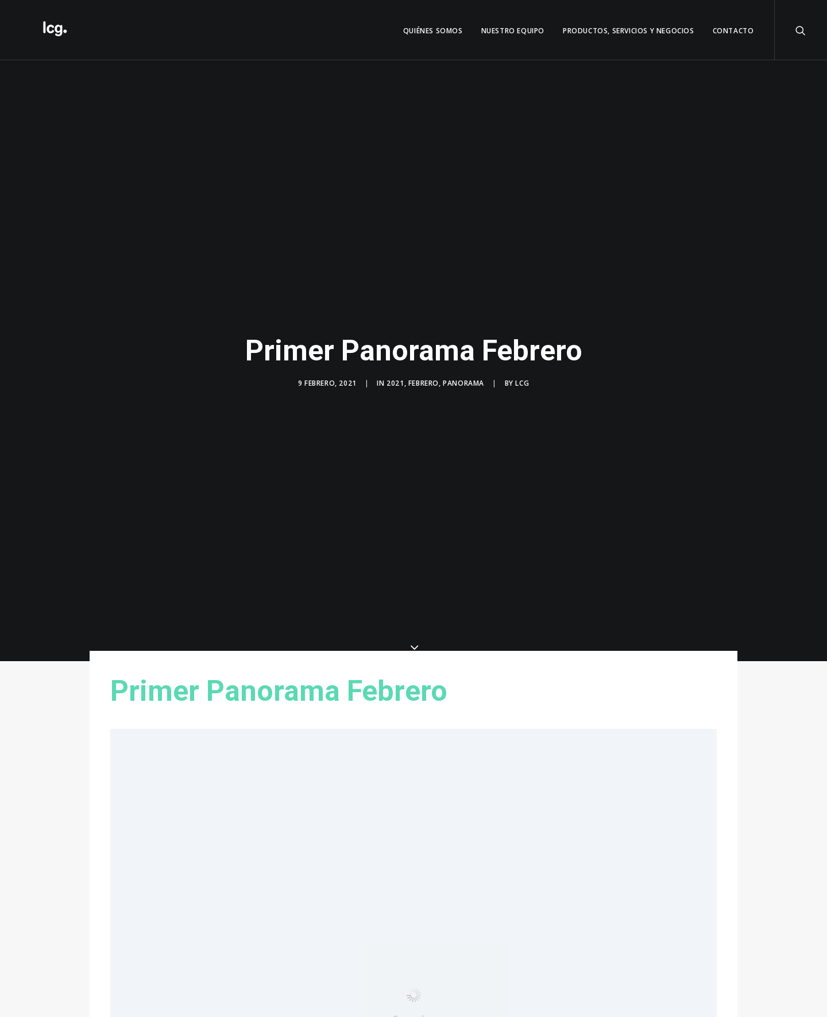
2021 (395, 377)
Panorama (463, 377)
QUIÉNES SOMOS (433, 31)
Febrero (423, 377)
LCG (522, 377)
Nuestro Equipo (512, 31)
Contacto (733, 31)
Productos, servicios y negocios (628, 31)
